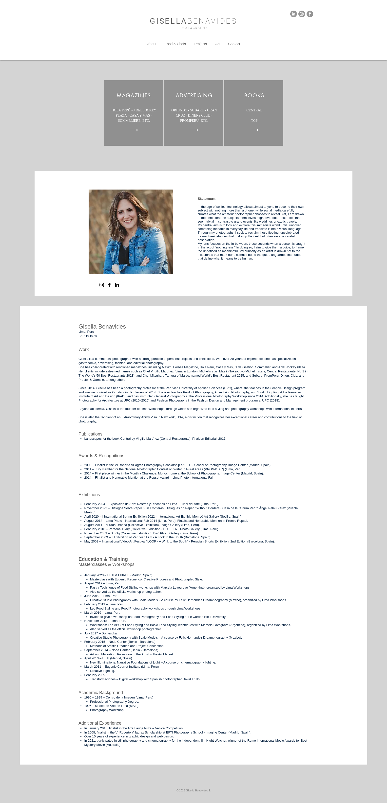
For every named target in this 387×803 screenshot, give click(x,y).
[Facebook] (109, 285)
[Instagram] (102, 285)
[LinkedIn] (117, 285)
